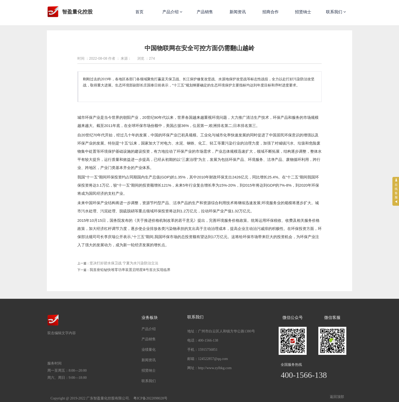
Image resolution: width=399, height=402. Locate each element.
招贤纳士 (303, 12)
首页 (139, 12)
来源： (126, 58)
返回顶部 (337, 397)
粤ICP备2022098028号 (150, 398)
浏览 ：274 (146, 58)
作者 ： (114, 58)
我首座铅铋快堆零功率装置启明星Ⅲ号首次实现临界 (130, 270)
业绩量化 (148, 350)
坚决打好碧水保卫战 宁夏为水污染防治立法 (124, 263)
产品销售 (205, 12)
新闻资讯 (238, 12)
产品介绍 (172, 12)
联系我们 (336, 12)
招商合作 (270, 12)
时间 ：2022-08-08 (92, 58)
